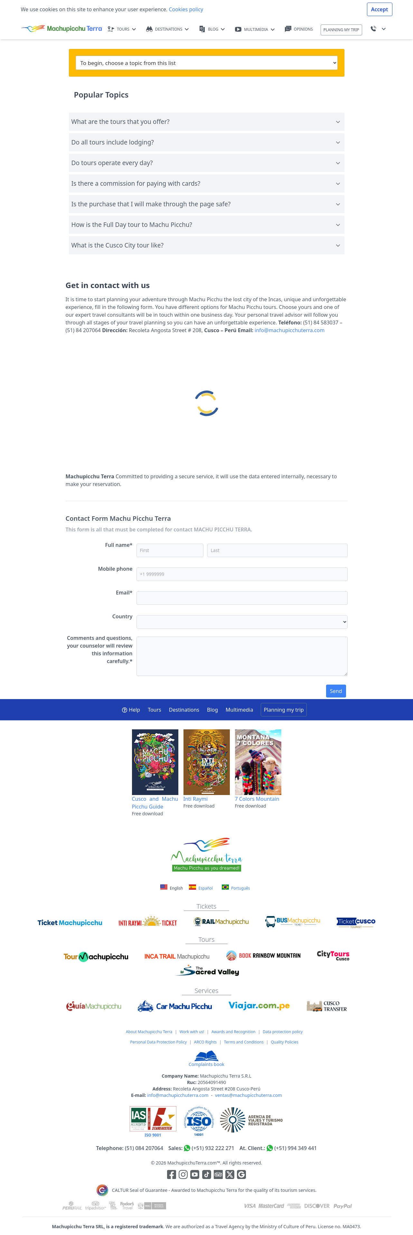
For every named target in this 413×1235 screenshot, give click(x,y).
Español (200, 887)
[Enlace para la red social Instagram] (183, 1175)
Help (131, 710)
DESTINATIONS (167, 29)
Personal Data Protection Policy (158, 1042)
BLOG (212, 29)
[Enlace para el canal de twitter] (230, 1175)
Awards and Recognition (233, 1031)
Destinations (184, 709)
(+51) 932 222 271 (213, 1148)
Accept (379, 9)
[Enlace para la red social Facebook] (171, 1175)
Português (236, 887)
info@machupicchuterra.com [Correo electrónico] (177, 1095)
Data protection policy (283, 1031)
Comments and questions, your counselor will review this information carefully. (100, 649)
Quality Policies (284, 1042)
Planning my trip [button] (284, 709)
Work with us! (192, 1031)
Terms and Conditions (244, 1042)
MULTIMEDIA (255, 29)
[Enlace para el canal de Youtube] (195, 1175)
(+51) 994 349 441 (295, 1148)
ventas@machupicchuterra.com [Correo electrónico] (248, 1095)
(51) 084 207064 (144, 1148)
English (172, 888)
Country (122, 616)
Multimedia (239, 709)
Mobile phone (115, 568)
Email (124, 592)
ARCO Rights (205, 1042)
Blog (212, 709)
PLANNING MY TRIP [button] (341, 30)
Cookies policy (185, 9)
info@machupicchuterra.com (289, 330)
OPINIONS (299, 29)
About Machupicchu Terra (149, 1031)
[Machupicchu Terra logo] (61, 29)
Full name (118, 544)
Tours (154, 709)
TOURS (122, 29)
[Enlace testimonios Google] (241, 1175)
